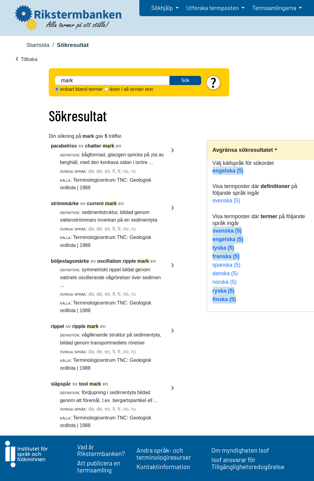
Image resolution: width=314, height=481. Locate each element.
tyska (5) (223, 248)
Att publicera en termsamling (98, 466)
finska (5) (224, 299)
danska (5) (225, 273)
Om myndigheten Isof (240, 450)
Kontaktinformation (163, 466)
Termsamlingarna (274, 7)
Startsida (37, 45)
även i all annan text (131, 89)
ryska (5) (223, 291)
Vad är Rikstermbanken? (101, 450)
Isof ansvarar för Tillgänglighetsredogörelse (247, 463)
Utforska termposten (213, 7)
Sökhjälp (162, 7)
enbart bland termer (81, 89)
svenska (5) (226, 201)
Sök (185, 80)
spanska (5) (226, 265)
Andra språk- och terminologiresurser (164, 453)
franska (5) (226, 256)
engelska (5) (228, 171)
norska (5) (224, 282)
